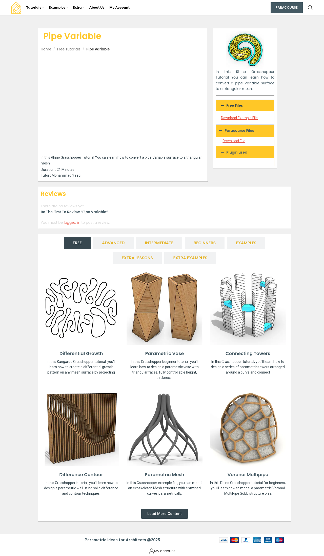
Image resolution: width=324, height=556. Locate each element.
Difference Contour (81, 474)
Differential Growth (81, 353)
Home (46, 49)
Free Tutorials (68, 49)
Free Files (234, 105)
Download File (233, 141)
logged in (72, 222)
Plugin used (236, 152)
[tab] (77, 243)
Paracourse (287, 7)
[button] (245, 105)
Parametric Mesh (164, 474)
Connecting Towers (248, 353)
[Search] (310, 8)
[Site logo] (16, 7)
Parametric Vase (164, 353)
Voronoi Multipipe (248, 474)
